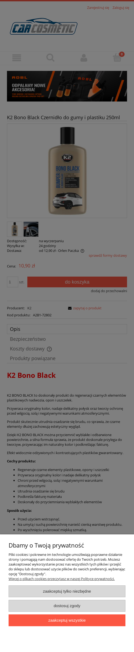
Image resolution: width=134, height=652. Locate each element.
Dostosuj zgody (67, 605)
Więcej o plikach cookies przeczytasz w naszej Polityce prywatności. (62, 578)
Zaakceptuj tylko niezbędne (67, 591)
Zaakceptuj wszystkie (66, 620)
